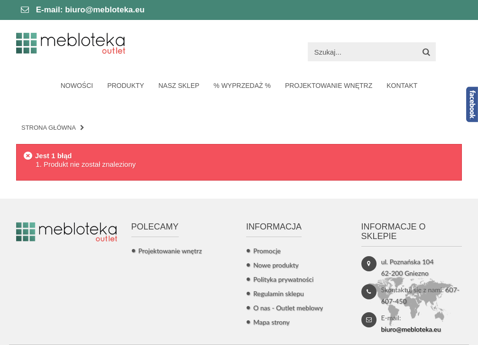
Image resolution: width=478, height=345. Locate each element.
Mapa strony (271, 322)
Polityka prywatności (283, 279)
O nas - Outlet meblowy (288, 308)
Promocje (267, 251)
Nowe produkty (276, 265)
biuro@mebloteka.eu (105, 9)
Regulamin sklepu (278, 293)
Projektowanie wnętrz (170, 251)
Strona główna (48, 127)
